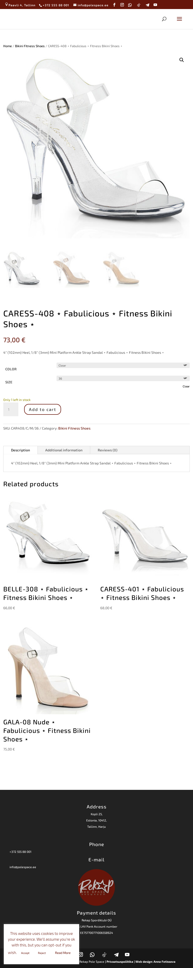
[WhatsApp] (130, 5)
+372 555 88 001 (20, 851)
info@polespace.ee (23, 867)
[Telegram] (148, 5)
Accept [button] (25, 952)
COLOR (11, 369)
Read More (63, 953)
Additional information (63, 450)
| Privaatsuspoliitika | (120, 961)
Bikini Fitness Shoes (30, 46)
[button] (181, 59)
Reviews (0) (107, 450)
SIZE (8, 382)
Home (7, 46)
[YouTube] (155, 5)
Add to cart (42, 409)
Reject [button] (42, 952)
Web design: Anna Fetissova (155, 961)
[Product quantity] (10, 409)
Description (20, 450)
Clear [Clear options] (186, 386)
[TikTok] (139, 5)
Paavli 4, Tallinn (20, 5)
